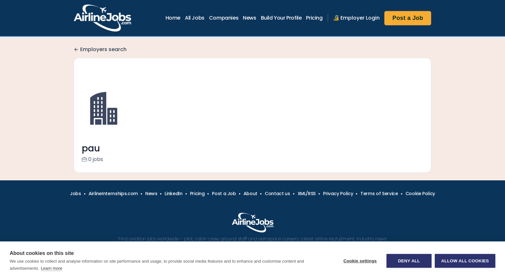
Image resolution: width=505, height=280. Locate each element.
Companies (223, 18)
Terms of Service (379, 201)
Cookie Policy (420, 201)
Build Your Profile (281, 18)
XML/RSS (307, 201)
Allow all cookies (465, 260)
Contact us (277, 201)
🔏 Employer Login (356, 18)
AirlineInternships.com (113, 201)
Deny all (409, 260)
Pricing (314, 18)
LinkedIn (173, 201)
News (249, 18)
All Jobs (195, 18)
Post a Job (407, 18)
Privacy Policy (338, 201)
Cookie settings (360, 260)
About (250, 201)
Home (173, 18)
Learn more (51, 268)
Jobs (75, 201)
